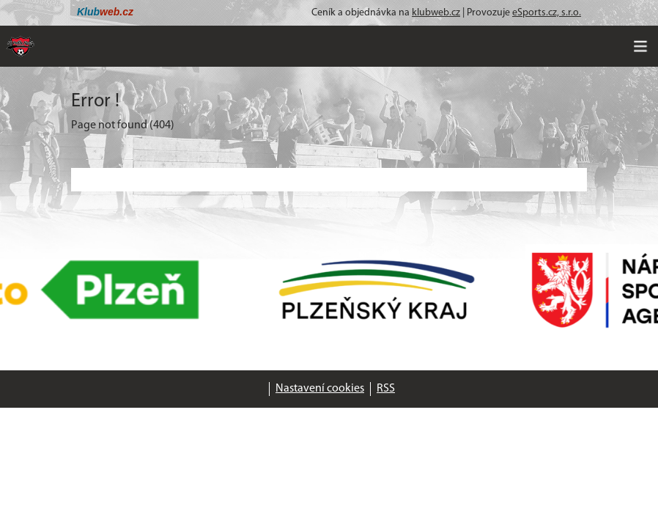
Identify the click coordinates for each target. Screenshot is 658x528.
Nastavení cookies (320, 389)
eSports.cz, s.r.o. (546, 12)
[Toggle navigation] (640, 46)
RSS (386, 389)
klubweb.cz (436, 12)
